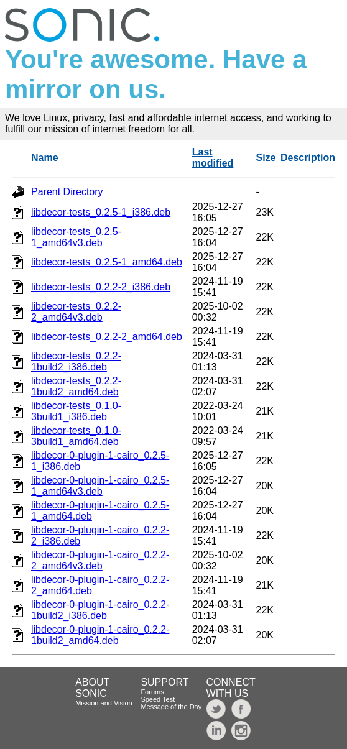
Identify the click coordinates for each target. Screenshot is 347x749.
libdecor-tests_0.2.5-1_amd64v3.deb (76, 237)
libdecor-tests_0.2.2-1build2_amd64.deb (76, 386)
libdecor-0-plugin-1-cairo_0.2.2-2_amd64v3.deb (100, 560)
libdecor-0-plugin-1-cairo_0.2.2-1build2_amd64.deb (100, 635)
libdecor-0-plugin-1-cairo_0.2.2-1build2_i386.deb (100, 610)
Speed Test (158, 699)
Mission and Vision (103, 703)
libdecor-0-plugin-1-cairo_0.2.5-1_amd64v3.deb (100, 486)
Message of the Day (171, 706)
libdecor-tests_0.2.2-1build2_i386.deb (76, 361)
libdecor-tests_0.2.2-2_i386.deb (100, 287)
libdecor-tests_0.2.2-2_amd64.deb (106, 336)
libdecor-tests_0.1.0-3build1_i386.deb (76, 411)
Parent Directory (67, 191)
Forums (152, 692)
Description (307, 157)
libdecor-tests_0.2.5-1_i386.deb (100, 212)
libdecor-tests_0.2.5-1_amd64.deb (106, 262)
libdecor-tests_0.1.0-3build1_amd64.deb (76, 436)
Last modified (213, 157)
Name (44, 157)
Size (266, 157)
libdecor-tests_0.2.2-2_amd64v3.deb (76, 312)
